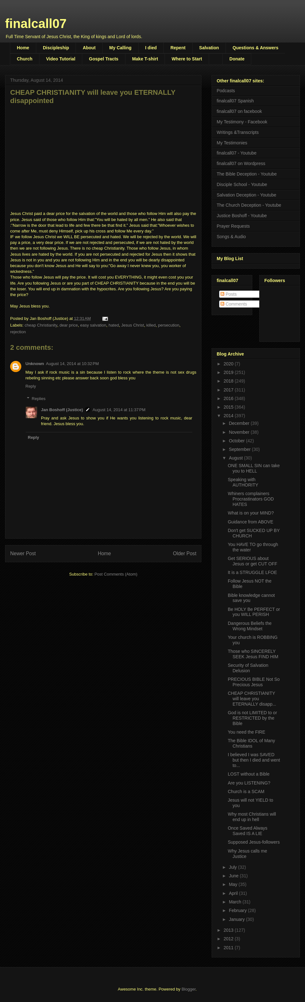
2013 (229, 930)
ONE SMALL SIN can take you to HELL (254, 468)
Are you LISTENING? (249, 782)
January (237, 919)
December (239, 423)
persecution (168, 325)
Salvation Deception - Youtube (246, 194)
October (237, 440)
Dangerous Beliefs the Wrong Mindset (250, 626)
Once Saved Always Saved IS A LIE (248, 831)
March (235, 901)
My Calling (120, 47)
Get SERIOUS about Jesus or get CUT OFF (252, 561)
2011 (229, 947)
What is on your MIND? (251, 512)
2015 (229, 407)
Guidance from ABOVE (250, 521)
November (239, 432)
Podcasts (226, 90)
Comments (233, 304)
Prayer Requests (233, 226)
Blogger (188, 989)
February (238, 910)
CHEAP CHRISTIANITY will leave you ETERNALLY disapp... (252, 699)
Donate (236, 58)
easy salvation (93, 325)
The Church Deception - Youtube (249, 205)
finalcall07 (35, 24)
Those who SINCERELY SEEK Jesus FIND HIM (253, 654)
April (234, 893)
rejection (18, 331)
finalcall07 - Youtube (236, 152)
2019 (229, 372)
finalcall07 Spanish (235, 100)
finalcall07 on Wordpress (241, 163)
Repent (177, 47)
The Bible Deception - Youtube (247, 173)
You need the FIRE (246, 732)
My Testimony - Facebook (242, 121)
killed (151, 325)
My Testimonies (232, 142)
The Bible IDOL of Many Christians (251, 743)
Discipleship (56, 47)
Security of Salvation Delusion (248, 668)
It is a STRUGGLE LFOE (252, 572)
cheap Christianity (41, 325)
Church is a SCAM (246, 791)
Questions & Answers (255, 47)
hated (114, 325)
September (240, 449)
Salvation (209, 47)
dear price (68, 325)
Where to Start (187, 58)
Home (23, 47)
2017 (229, 389)
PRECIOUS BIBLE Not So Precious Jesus (254, 682)
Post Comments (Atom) (115, 574)
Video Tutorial (60, 58)
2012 (229, 938)
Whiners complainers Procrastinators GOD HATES (251, 499)
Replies (38, 398)
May (233, 884)
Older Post (184, 553)
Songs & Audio (231, 236)
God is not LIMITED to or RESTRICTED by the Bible (252, 718)
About (89, 47)
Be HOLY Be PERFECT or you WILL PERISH (254, 612)
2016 (229, 398)
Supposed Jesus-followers (254, 842)
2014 (229, 415)
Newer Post (23, 553)
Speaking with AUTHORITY (243, 482)
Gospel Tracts (104, 58)
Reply (30, 386)
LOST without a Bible (248, 774)
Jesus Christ (132, 325)
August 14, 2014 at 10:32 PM (72, 363)
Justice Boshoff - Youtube (242, 215)
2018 (229, 381)
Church (24, 58)
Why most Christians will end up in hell (252, 817)
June (234, 875)
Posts (228, 294)
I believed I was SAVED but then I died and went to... (254, 760)
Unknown (34, 363)
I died (151, 47)
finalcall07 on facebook (239, 111)
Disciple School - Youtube (242, 184)
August (236, 457)
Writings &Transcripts (238, 132)
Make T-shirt (145, 58)
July (233, 867)
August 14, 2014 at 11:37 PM (119, 409)
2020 (229, 363)
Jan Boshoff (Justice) (62, 409)
